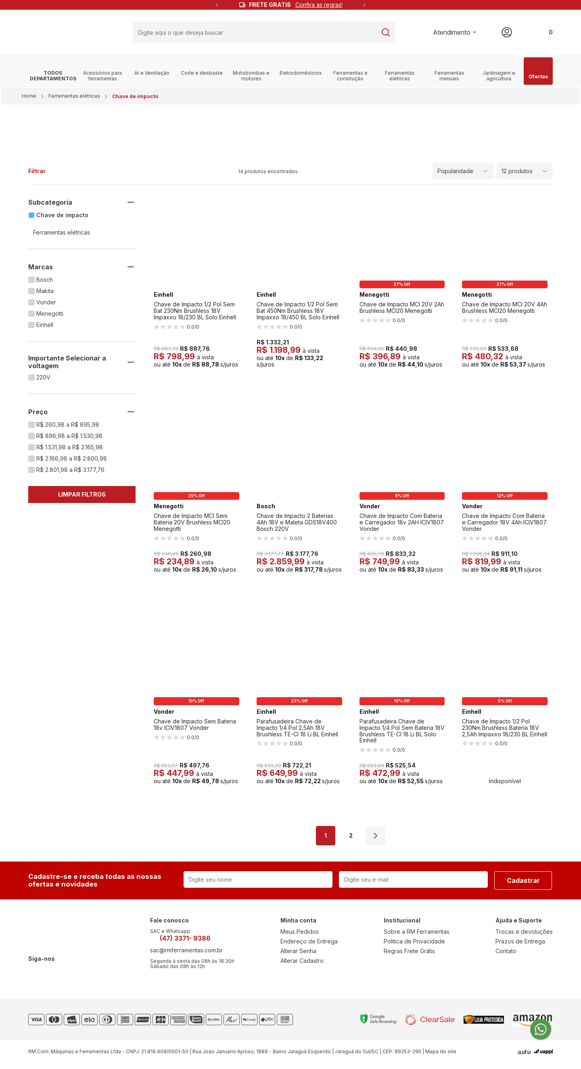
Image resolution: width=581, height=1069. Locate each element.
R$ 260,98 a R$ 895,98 (67, 428)
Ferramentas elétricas (74, 99)
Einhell (44, 328)
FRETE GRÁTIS (296, 5)
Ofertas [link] (538, 74)
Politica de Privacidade (414, 944)
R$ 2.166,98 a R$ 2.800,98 (71, 462)
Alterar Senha (298, 954)
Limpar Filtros (82, 497)
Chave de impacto (62, 218)
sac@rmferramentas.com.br (186, 953)
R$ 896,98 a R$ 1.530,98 (69, 439)
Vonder (46, 305)
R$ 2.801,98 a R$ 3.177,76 (70, 473)
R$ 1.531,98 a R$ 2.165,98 (69, 450)
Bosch (44, 283)
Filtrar (37, 174)
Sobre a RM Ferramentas (416, 935)
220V (43, 380)
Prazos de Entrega (520, 944)
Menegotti (49, 317)
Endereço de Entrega (309, 944)
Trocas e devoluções (524, 935)
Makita (45, 294)
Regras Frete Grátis (409, 954)
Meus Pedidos (299, 935)
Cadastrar (523, 884)
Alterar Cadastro (302, 964)
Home (30, 99)
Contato (505, 954)
